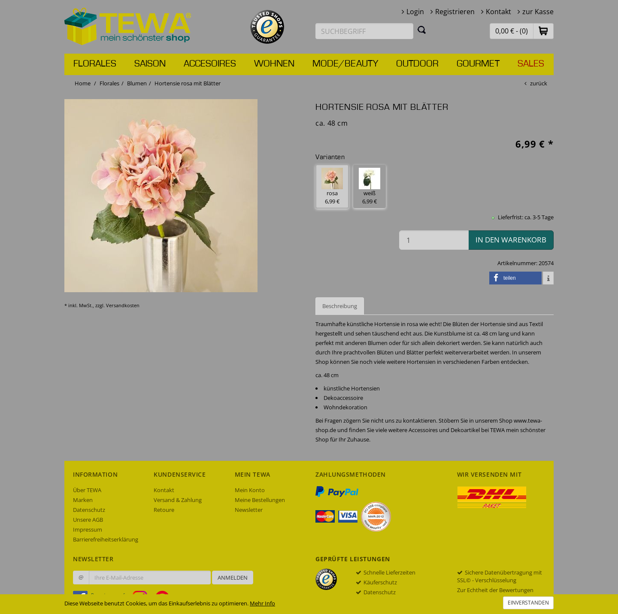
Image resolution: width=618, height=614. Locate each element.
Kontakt (498, 11)
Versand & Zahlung (178, 500)
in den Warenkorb (511, 240)
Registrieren (455, 11)
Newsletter (249, 510)
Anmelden (233, 577)
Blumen (137, 83)
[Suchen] (421, 29)
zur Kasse (538, 11)
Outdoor (417, 64)
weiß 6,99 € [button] (369, 186)
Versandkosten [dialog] (122, 305)
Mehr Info (262, 603)
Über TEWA (87, 490)
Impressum (87, 529)
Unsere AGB (88, 519)
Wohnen (274, 64)
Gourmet (478, 64)
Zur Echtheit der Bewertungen (495, 590)
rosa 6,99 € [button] (332, 186)
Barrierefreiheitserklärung (105, 539)
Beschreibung (339, 306)
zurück (538, 83)
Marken (83, 500)
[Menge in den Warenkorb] (434, 240)
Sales (531, 64)
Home (83, 83)
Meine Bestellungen (260, 500)
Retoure (164, 510)
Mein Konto (250, 490)
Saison (150, 64)
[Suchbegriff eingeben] (364, 31)
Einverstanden (528, 602)
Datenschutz (89, 510)
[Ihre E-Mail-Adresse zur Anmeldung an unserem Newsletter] (150, 577)
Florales (94, 64)
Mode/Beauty (345, 64)
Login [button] (415, 11)
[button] (543, 30)
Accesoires (210, 64)
